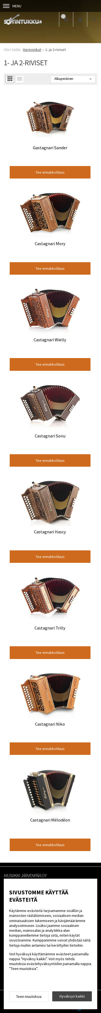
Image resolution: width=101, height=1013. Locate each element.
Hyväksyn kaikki (72, 996)
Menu (12, 6)
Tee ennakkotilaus (50, 172)
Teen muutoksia (28, 996)
